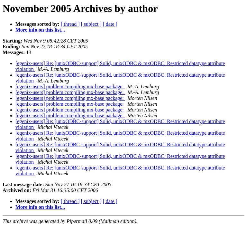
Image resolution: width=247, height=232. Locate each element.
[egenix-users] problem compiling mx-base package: (70, 86)
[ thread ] (70, 24)
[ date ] (110, 24)
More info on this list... (40, 30)
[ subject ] (91, 24)
